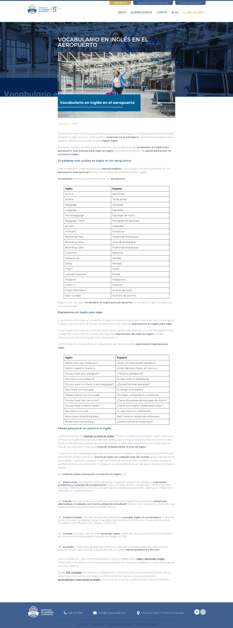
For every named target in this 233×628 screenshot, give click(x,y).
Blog (175, 12)
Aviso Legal (98, 624)
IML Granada (74, 572)
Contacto (120, 2)
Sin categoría (63, 123)
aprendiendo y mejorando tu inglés (79, 579)
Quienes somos (141, 12)
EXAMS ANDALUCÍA (190, 2)
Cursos (161, 12)
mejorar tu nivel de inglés (99, 436)
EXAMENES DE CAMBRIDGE (153, 2)
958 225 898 (194, 12)
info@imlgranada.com (112, 613)
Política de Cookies (146, 624)
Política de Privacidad (120, 624)
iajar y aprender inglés (151, 558)
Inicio (122, 12)
